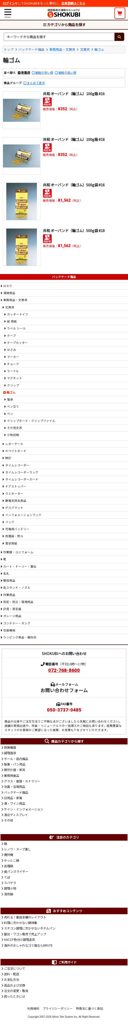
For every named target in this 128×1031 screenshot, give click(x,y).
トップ (9, 49)
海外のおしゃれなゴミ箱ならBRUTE (28, 945)
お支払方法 (11, 979)
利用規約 (33, 1008)
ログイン (9, 3)
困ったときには (14, 996)
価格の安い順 (44, 72)
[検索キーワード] (59, 37)
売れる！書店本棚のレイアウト (25, 917)
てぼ (7, 877)
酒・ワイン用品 (14, 803)
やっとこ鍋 (11, 860)
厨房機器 (10, 747)
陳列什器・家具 (14, 770)
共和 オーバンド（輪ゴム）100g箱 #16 (74, 93)
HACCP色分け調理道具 (19, 939)
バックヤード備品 (31, 49)
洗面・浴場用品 (14, 786)
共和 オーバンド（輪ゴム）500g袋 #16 (74, 184)
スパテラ (10, 883)
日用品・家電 (13, 798)
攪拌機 (8, 854)
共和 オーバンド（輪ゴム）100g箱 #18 (74, 139)
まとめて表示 (36, 83)
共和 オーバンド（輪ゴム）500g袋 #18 (74, 230)
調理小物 (10, 888)
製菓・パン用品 (14, 764)
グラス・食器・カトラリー (22, 781)
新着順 (25, 72)
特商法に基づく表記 (89, 1008)
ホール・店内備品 (16, 758)
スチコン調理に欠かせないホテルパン (29, 928)
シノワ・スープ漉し (17, 849)
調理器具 (10, 753)
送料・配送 (11, 974)
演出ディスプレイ (16, 814)
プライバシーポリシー (58, 1008)
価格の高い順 (67, 72)
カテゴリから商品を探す (64, 24)
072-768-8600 (64, 670)
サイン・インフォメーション (23, 809)
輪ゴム (99, 49)
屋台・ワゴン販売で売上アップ (25, 934)
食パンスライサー (16, 871)
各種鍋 (8, 866)
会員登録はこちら (73, 3)
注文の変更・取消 (16, 991)
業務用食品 (11, 775)
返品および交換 (14, 985)
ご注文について (14, 968)
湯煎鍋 (8, 894)
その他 (8, 820)
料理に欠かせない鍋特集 (20, 922)
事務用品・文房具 (62, 49)
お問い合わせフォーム (64, 690)
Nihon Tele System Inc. (65, 1016)
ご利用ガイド (64, 962)
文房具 (85, 49)
